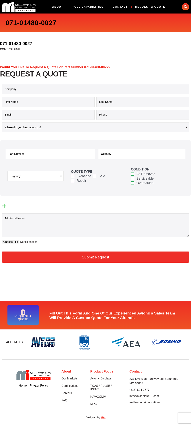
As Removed (145, 174)
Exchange (83, 176)
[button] (185, 6)
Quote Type (81, 171)
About (58, 7)
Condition (140, 169)
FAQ (64, 400)
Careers (66, 393)
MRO (93, 404)
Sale (101, 176)
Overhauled (144, 183)
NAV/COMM (98, 396)
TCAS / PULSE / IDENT (101, 387)
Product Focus (101, 371)
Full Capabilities (88, 7)
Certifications (69, 385)
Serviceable (145, 178)
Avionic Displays (100, 378)
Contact (120, 6)
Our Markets (69, 378)
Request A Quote (150, 6)
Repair (81, 181)
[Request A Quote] (7, 312)
